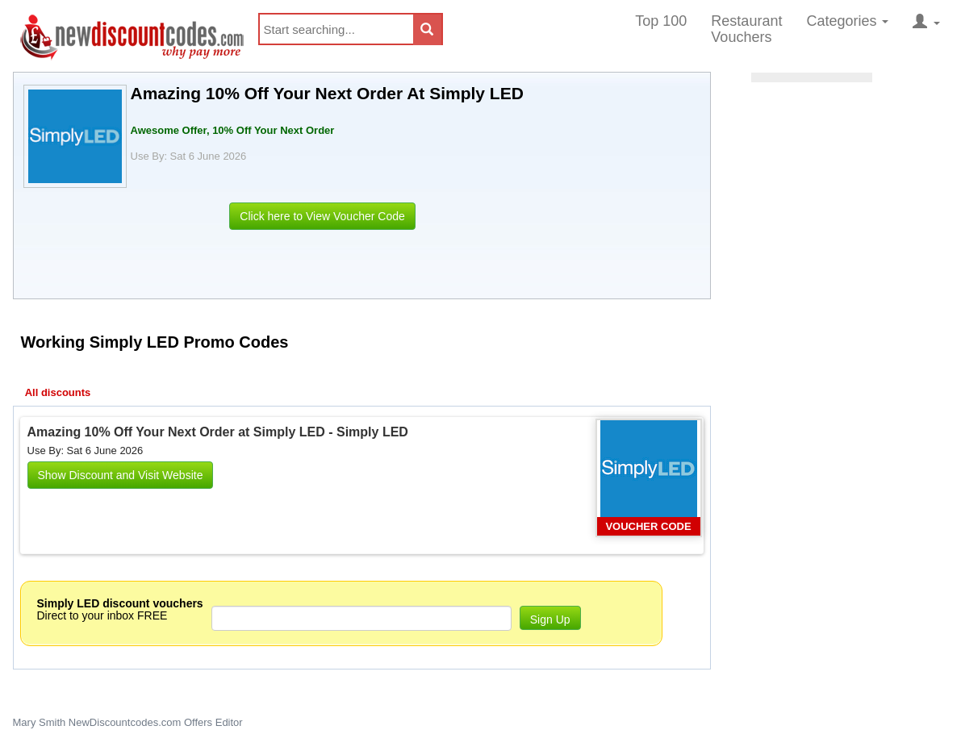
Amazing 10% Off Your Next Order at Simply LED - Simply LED (217, 432)
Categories (847, 21)
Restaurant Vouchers (746, 29)
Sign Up (550, 619)
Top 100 (661, 21)
